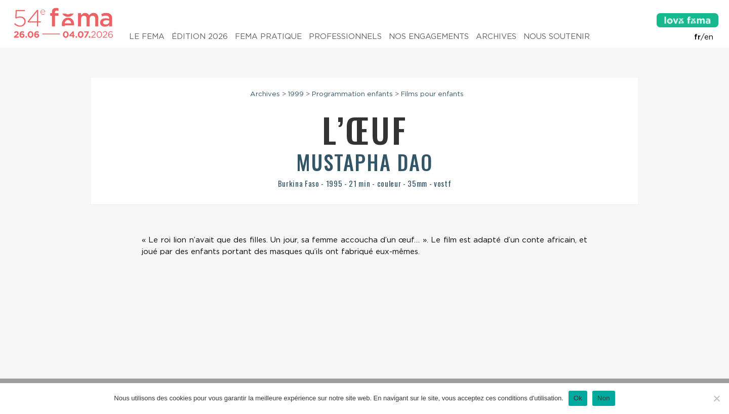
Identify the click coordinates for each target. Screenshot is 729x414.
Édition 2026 (200, 36)
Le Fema (147, 36)
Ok (578, 398)
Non (603, 398)
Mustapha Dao (364, 162)
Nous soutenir (556, 36)
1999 (296, 94)
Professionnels (345, 36)
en (708, 37)
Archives (496, 36)
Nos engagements (429, 36)
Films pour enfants (432, 94)
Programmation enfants (352, 94)
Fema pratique (268, 36)
